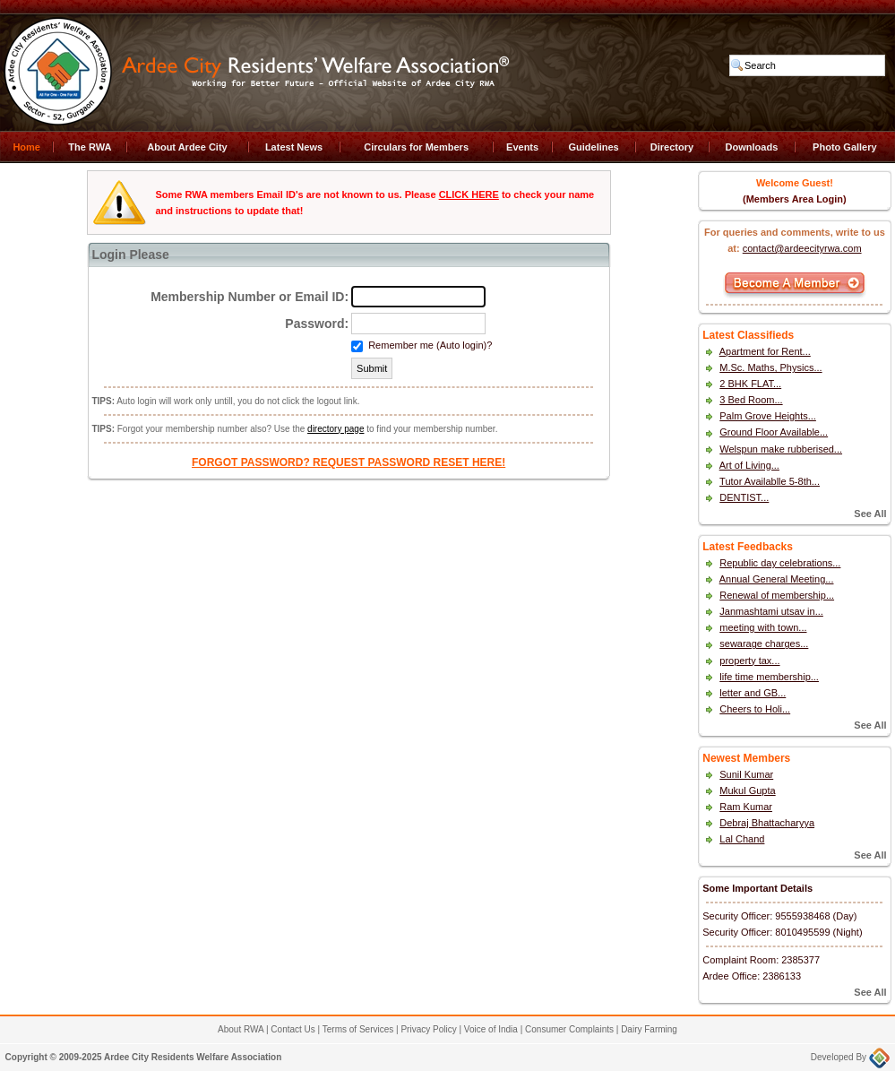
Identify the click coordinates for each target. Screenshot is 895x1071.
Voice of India (491, 1029)
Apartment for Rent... (765, 351)
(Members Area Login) (795, 199)
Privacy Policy (428, 1029)
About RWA (240, 1029)
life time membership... (769, 676)
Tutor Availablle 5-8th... (769, 481)
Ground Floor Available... (773, 432)
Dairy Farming (649, 1029)
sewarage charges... (763, 643)
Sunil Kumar (746, 774)
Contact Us (292, 1029)
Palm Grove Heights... (767, 415)
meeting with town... (762, 627)
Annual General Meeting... (776, 579)
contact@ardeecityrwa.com (802, 248)
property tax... (749, 660)
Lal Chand (741, 838)
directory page (335, 429)
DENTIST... (744, 497)
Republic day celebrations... (779, 562)
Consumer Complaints (569, 1029)
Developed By (850, 1057)
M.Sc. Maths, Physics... (770, 367)
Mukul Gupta (747, 790)
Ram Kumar (745, 806)
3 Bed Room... (750, 399)
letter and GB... (752, 692)
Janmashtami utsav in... (771, 611)
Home (26, 147)
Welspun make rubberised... (780, 449)
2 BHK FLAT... (750, 383)
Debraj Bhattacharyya (766, 822)
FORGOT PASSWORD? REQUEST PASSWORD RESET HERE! (348, 462)
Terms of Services (358, 1029)
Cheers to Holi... (754, 709)
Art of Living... (749, 465)
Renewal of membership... (776, 595)
